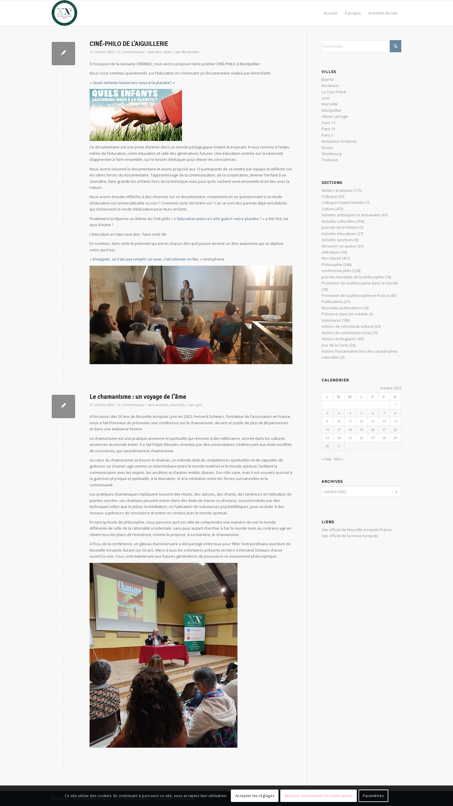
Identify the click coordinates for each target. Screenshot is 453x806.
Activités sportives (337, 239)
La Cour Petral (334, 91)
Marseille (330, 104)
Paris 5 (327, 135)
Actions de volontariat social (346, 332)
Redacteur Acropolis (339, 141)
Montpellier (190, 52)
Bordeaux (330, 85)
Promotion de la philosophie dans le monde (360, 283)
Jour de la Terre (335, 345)
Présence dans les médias (345, 314)
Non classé (163, 52)
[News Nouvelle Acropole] (64, 13)
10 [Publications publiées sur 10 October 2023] (339, 421)
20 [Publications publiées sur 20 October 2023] (372, 429)
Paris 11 (328, 122)
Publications (332, 301)
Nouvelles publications (341, 307)
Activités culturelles (170, 405)
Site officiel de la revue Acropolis (350, 534)
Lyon (198, 405)
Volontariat (331, 320)
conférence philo (336, 270)
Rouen (327, 147)
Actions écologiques (339, 338)
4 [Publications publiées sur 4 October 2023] (350, 413)
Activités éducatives (339, 233)
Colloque (329, 196)
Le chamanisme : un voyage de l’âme (138, 397)
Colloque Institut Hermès (343, 202)
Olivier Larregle (335, 116)
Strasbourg (331, 153)
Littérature (331, 252)
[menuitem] (330, 13)
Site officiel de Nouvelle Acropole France (357, 528)
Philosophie (332, 264)
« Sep (326, 458)
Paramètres (373, 795)
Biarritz (328, 79)
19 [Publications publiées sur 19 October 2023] (361, 429)
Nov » (339, 458)
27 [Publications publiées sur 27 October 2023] (372, 437)
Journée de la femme (340, 227)
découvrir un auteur (339, 246)
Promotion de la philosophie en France (355, 295)
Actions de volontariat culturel (348, 326)
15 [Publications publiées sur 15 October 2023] (395, 421)
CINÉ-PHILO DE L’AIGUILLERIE (129, 44)
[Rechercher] (361, 46)
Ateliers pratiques (337, 190)
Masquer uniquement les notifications (319, 795)
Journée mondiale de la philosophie (353, 277)
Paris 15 (328, 128)
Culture (328, 208)
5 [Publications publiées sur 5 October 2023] (361, 413)
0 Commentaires (131, 52)
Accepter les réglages (254, 795)
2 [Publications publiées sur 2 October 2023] (327, 413)
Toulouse (330, 159)
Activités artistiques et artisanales (351, 214)
